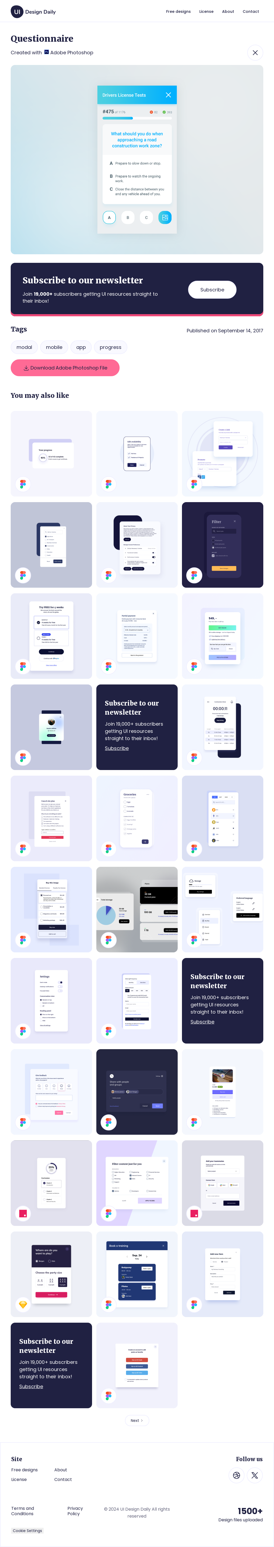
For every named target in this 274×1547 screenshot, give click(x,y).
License (19, 1479)
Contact (63, 1479)
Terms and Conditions (22, 1511)
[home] (33, 9)
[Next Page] (137, 1420)
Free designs (24, 1470)
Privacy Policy (75, 1511)
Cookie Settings (27, 1530)
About (60, 1470)
